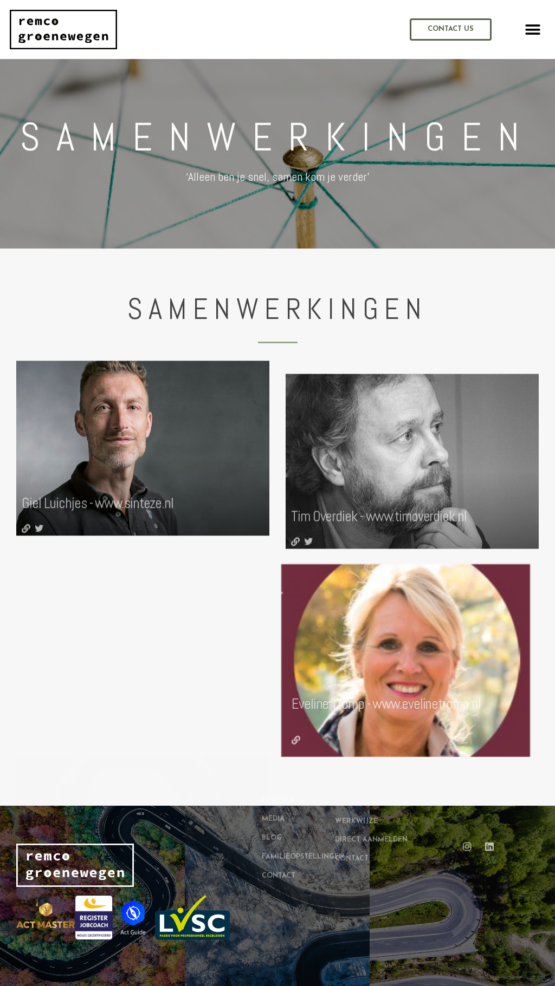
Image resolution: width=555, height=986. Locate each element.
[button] (533, 29)
